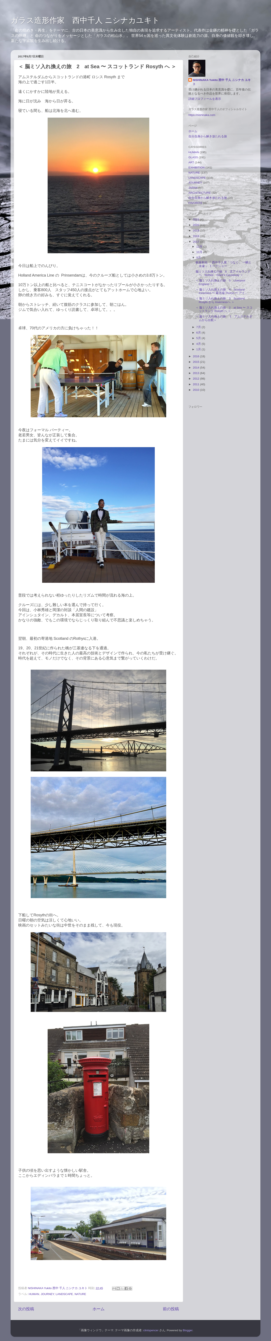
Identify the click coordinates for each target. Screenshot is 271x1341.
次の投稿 (26, 1309)
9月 (199, 257)
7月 (199, 327)
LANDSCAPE (64, 1294)
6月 (199, 332)
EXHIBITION (196, 167)
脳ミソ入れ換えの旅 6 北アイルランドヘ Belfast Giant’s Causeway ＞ (223, 273)
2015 (196, 361)
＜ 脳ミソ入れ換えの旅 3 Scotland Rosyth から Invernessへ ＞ (220, 300)
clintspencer (151, 1330)
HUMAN (34, 1294)
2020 (196, 225)
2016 (196, 356)
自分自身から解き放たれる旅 (207, 136)
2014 (196, 367)
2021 (196, 219)
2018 (196, 236)
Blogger (187, 1330)
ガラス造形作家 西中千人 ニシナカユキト (85, 20)
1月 (199, 349)
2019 (196, 230)
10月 (199, 252)
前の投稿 (171, 1309)
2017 (196, 241)
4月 (199, 343)
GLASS (193, 157)
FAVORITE (195, 202)
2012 (196, 378)
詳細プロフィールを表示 (204, 98)
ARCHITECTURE (199, 192)
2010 (196, 389)
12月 (199, 246)
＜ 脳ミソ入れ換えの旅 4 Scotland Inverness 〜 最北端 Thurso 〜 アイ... (221, 291)
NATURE (80, 1294)
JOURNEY (47, 1294)
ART (191, 162)
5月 (199, 338)
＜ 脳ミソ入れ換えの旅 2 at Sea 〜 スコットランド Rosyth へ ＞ (224, 309)
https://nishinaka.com (201, 115)
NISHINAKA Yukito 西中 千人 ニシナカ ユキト (222, 82)
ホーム (99, 1309)
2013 (196, 373)
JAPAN (193, 187)
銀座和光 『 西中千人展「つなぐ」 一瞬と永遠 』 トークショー (223, 264)
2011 (196, 384)
